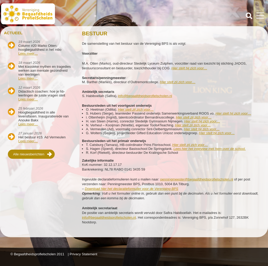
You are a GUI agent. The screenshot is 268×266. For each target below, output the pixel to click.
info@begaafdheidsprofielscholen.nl (145, 96)
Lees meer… (28, 53)
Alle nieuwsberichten (28, 154)
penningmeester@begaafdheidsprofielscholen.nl (196, 179)
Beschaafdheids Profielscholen (68, 13)
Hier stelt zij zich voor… (190, 145)
